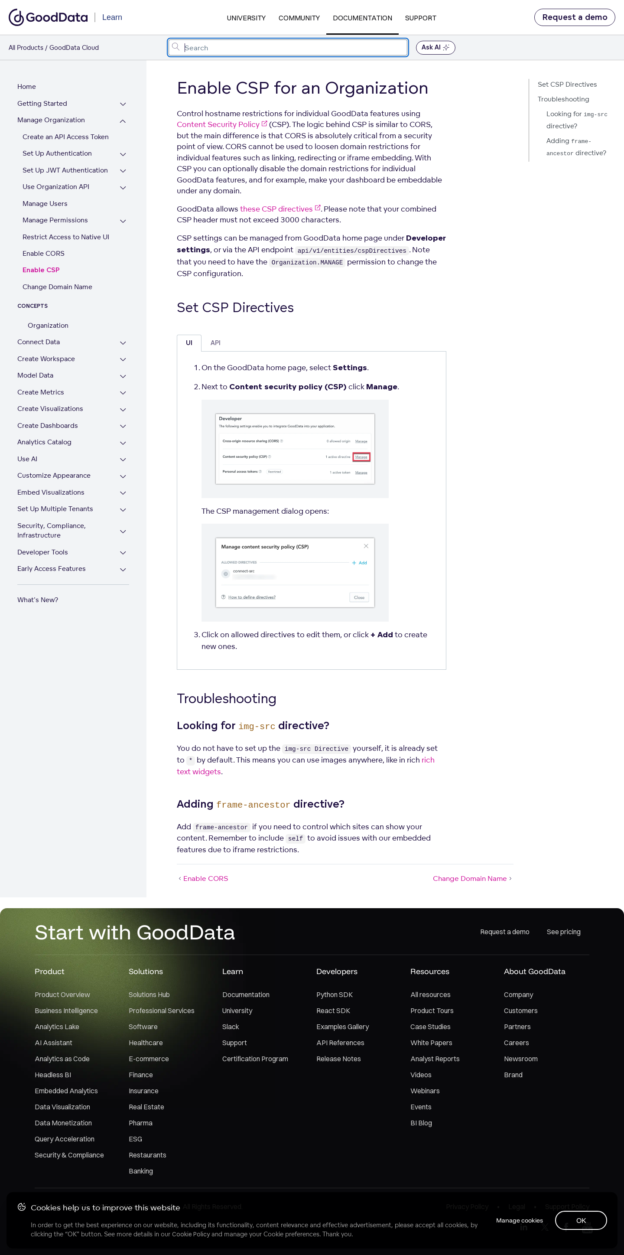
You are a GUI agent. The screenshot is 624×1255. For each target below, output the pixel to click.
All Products (26, 47)
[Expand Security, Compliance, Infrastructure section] (125, 531)
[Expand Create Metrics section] (125, 393)
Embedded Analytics (66, 1090)
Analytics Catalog (44, 442)
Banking (141, 1171)
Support (420, 17)
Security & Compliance (69, 1155)
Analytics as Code (62, 1058)
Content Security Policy (222, 124)
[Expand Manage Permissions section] (125, 221)
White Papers (431, 1042)
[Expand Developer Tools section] (125, 553)
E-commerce (149, 1058)
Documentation (362, 17)
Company (518, 994)
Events (421, 1106)
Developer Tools (42, 552)
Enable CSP (41, 270)
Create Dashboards (47, 425)
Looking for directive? (577, 120)
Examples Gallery (342, 1026)
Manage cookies (517, 1220)
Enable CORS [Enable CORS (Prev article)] (202, 878)
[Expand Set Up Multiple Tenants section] (125, 510)
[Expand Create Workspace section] (125, 360)
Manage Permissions (55, 220)
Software (143, 1026)
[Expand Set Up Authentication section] (125, 154)
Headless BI (53, 1074)
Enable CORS (44, 253)
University (246, 17)
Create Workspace (46, 359)
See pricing (564, 931)
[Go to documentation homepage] (48, 17)
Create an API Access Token (66, 137)
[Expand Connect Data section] (125, 343)
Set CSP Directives (567, 84)
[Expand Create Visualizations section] (125, 409)
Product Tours (432, 1010)
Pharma (141, 1122)
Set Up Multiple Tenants (55, 509)
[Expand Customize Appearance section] (125, 476)
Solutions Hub (149, 994)
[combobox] (288, 47)
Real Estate (146, 1106)
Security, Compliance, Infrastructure (51, 531)
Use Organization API (56, 187)
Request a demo (575, 17)
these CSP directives (280, 208)
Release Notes (338, 1058)
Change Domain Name (57, 287)
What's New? (37, 600)
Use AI (27, 459)
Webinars (425, 1090)
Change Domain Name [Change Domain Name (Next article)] (473, 878)
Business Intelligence (66, 1010)
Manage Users (45, 203)
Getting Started (42, 103)
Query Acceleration (64, 1138)
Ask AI (435, 47)
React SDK (333, 1010)
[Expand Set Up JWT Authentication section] (125, 171)
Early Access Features (51, 568)
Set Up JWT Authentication (65, 170)
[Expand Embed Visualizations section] (125, 493)
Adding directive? (576, 147)
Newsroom (521, 1058)
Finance (141, 1074)
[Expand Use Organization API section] (125, 188)
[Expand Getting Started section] (125, 104)
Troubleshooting (563, 99)
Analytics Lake (57, 1026)
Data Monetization (63, 1122)
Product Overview (62, 994)
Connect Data (38, 342)
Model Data (35, 375)
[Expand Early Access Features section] (125, 569)
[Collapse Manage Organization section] (125, 121)
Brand (513, 1074)
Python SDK (334, 994)
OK (581, 1220)
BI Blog (421, 1122)
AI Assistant (53, 1042)
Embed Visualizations (50, 492)
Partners (517, 1026)
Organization (48, 325)
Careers (516, 1042)
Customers (521, 1010)
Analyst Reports (435, 1058)
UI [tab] (189, 343)
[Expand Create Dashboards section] (125, 426)
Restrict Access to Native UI (66, 237)
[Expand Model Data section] (125, 376)
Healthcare (146, 1042)
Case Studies (430, 1026)
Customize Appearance (54, 475)
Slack (230, 1026)
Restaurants (147, 1155)
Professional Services (162, 1010)
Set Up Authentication (57, 153)
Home (26, 86)
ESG (135, 1138)
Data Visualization (62, 1106)
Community (299, 17)
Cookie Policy (191, 1234)
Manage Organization (51, 120)
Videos (421, 1074)
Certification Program (255, 1058)
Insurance (144, 1090)
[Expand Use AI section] (125, 460)
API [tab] (216, 343)
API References (340, 1042)
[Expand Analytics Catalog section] (125, 443)
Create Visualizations (50, 408)
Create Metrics (40, 392)
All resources (430, 994)
